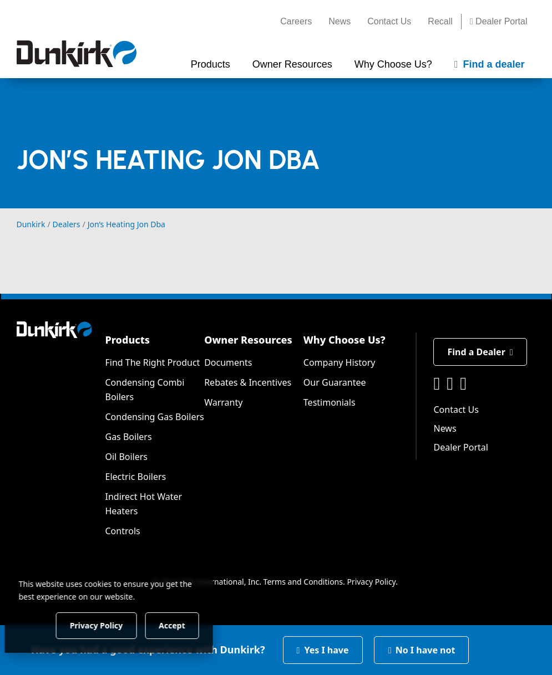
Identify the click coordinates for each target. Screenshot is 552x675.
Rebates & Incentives (247, 382)
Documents (228, 362)
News (339, 21)
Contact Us (389, 21)
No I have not (421, 650)
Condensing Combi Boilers (144, 389)
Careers (296, 21)
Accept (189, 625)
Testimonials (329, 402)
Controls (122, 531)
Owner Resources (248, 339)
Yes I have (323, 650)
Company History (339, 362)
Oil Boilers (126, 457)
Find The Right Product (152, 362)
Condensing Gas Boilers (154, 417)
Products (127, 339)
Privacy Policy (371, 581)
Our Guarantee (334, 382)
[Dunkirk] (76, 53)
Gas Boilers (128, 437)
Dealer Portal (499, 21)
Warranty (223, 402)
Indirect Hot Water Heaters (143, 503)
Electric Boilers (135, 477)
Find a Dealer (480, 352)
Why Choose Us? (344, 339)
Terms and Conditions (303, 581)
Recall (440, 21)
